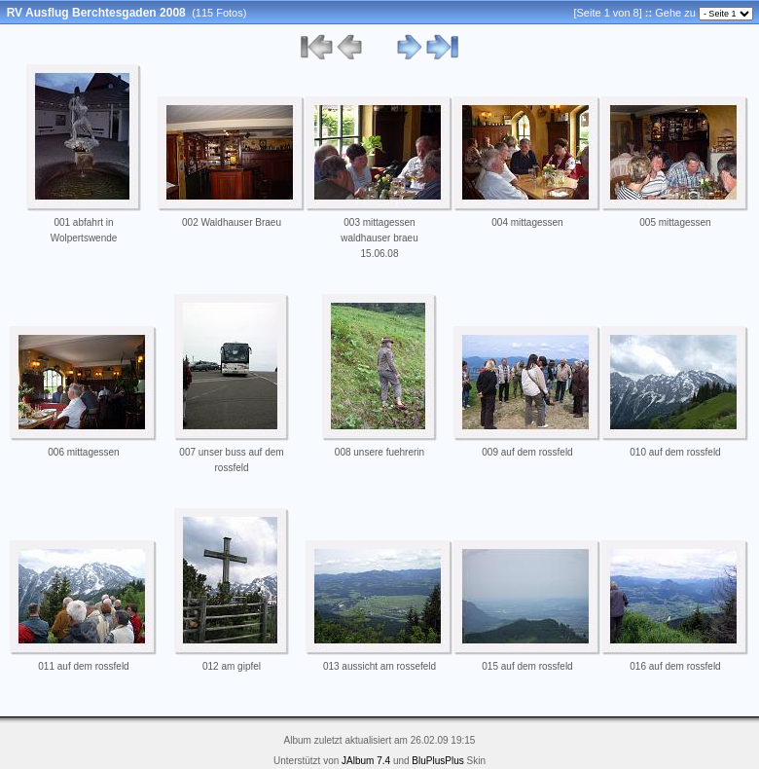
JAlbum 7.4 (366, 760)
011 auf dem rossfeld (83, 666)
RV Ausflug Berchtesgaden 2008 (96, 12)
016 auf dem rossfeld (675, 666)
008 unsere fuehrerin (379, 452)
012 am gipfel (231, 666)
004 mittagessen (526, 222)
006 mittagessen (83, 452)
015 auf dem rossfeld (527, 666)
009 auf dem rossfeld (527, 452)
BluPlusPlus (437, 760)
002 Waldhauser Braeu (231, 222)
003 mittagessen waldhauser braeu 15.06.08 (379, 238)
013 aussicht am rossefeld (379, 666)
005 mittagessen (674, 222)
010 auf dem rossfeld (675, 452)
